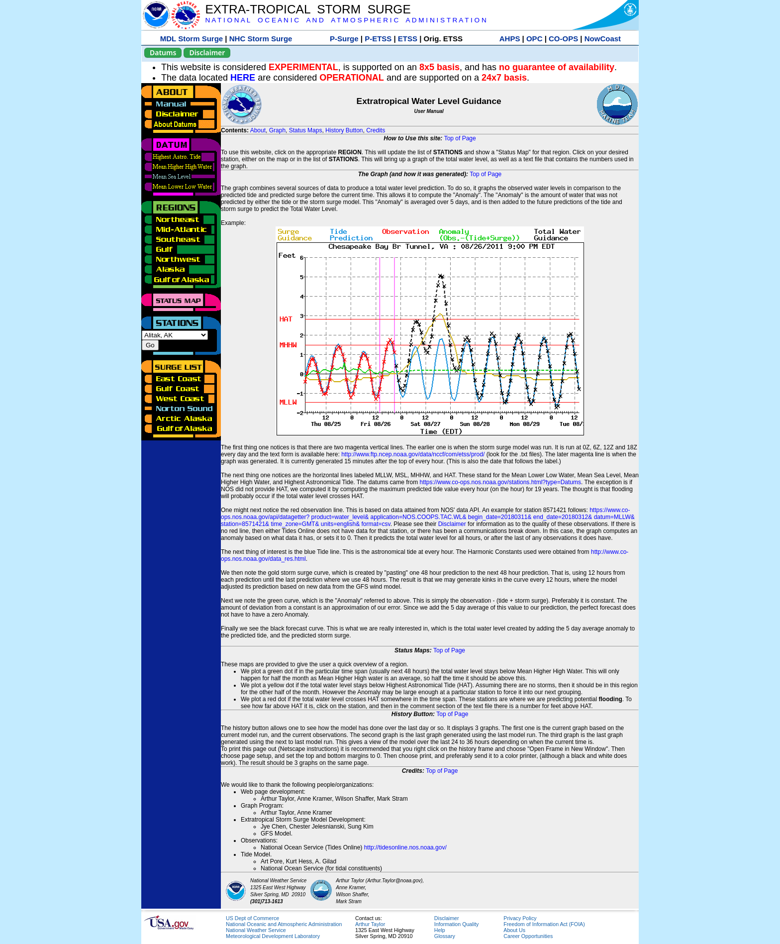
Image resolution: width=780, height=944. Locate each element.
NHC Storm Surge (260, 38)
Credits (375, 130)
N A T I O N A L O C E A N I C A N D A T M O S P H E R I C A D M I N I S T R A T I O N (345, 20)
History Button (344, 130)
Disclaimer (207, 52)
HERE (242, 78)
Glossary (444, 936)
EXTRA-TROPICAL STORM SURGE (307, 9)
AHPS (509, 38)
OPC (534, 38)
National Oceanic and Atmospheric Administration (284, 924)
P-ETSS (378, 38)
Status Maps (305, 130)
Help (439, 930)
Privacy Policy (519, 918)
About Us (514, 930)
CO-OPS (563, 38)
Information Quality (456, 924)
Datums (163, 52)
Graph (277, 130)
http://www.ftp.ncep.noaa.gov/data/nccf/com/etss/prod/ (413, 454)
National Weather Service (256, 930)
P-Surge (344, 38)
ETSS (407, 38)
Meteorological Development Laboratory (273, 936)
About (258, 130)
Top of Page (460, 138)
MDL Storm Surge (191, 38)
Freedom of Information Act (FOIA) (544, 924)
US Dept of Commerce (252, 918)
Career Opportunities (528, 936)
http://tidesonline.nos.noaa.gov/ (405, 847)
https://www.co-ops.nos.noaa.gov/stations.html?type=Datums (501, 482)
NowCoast (603, 38)
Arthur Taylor (370, 924)
